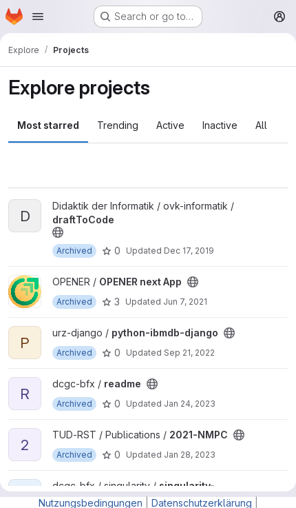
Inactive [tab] (219, 125)
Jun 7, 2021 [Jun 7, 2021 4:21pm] (185, 301)
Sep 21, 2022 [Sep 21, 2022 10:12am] (189, 352)
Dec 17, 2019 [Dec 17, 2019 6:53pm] (189, 250)
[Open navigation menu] (38, 17)
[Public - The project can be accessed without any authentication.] (57, 232)
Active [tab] (170, 125)
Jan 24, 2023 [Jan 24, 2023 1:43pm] (189, 403)
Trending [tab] (117, 125)
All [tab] (261, 125)
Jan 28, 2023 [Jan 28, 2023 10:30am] (189, 454)
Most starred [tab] (48, 125)
